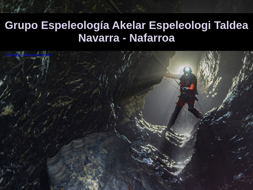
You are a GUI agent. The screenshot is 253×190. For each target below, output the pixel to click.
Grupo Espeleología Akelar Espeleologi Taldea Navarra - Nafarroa (126, 31)
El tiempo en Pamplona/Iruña (28, 55)
